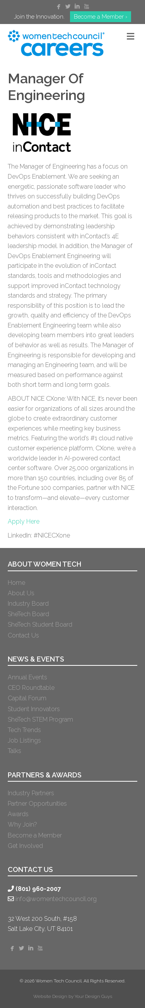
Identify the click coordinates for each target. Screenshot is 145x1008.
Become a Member (35, 835)
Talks (14, 751)
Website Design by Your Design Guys (72, 996)
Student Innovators (34, 709)
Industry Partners (31, 793)
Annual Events (27, 677)
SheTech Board (28, 614)
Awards (18, 814)
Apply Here (23, 521)
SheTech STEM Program (40, 719)
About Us (21, 593)
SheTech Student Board (40, 624)
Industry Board (28, 603)
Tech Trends (24, 730)
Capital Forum (27, 698)
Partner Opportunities (37, 803)
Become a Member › (100, 16)
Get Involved (25, 845)
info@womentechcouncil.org (56, 899)
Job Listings (24, 740)
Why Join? (22, 824)
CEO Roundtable (31, 687)
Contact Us (23, 635)
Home (16, 582)
